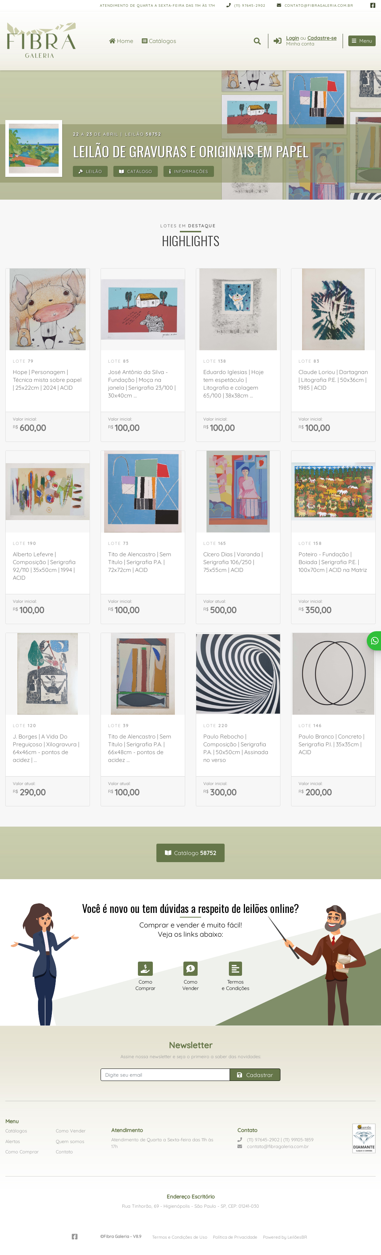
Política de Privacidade (235, 1237)
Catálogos (159, 40)
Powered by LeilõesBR (285, 1237)
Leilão (90, 171)
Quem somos (70, 1141)
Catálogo (135, 171)
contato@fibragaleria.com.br (315, 5)
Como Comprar (22, 1151)
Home (121, 40)
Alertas (12, 1141)
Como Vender (71, 1131)
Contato (64, 1151)
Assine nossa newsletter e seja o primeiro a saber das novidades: (190, 1056)
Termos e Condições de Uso (179, 1237)
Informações (188, 171)
